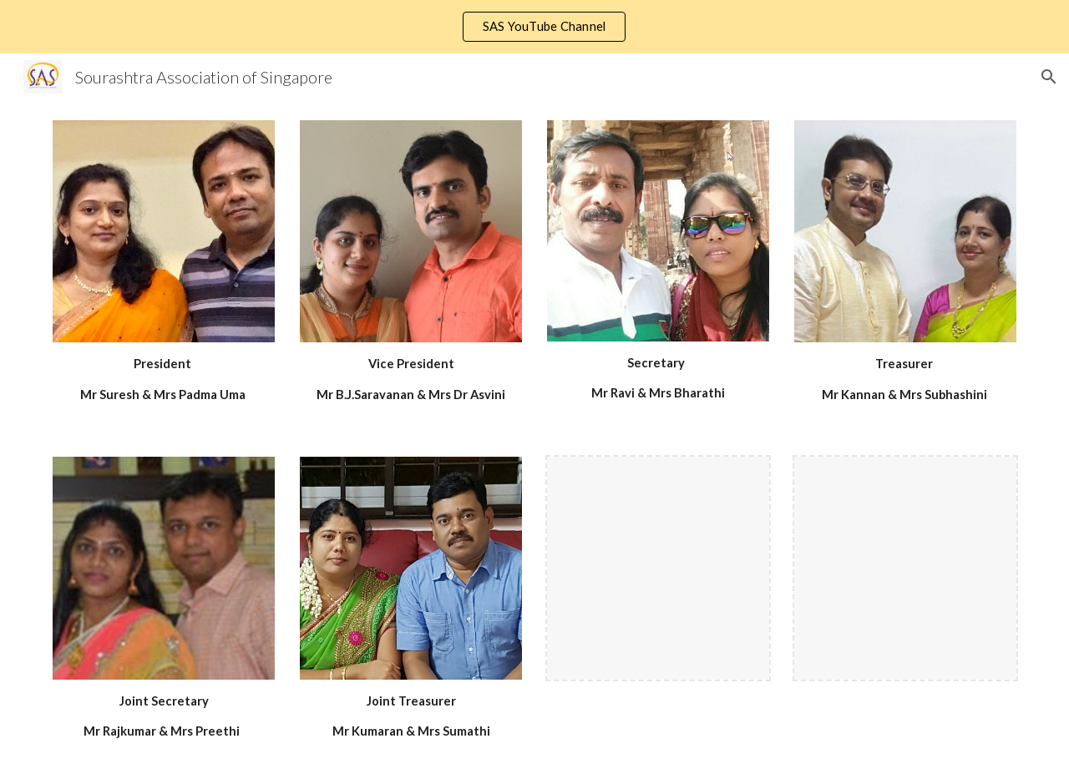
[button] (1049, 77)
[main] (164, 379)
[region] (534, 26)
